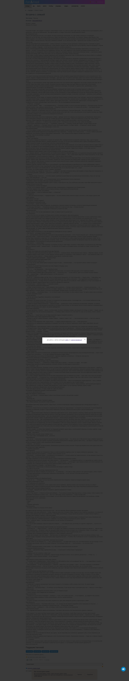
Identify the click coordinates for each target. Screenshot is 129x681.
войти (66, 340)
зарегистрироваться (76, 340)
